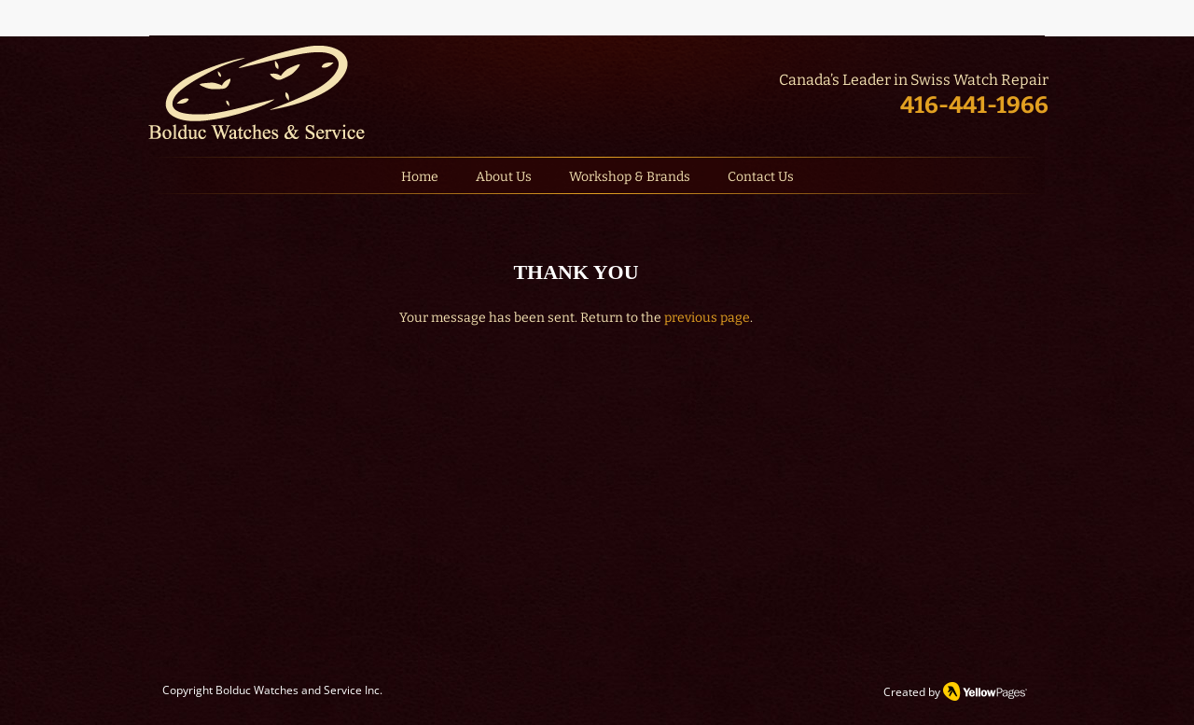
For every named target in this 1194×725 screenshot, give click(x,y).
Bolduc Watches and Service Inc (297, 690)
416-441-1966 (974, 105)
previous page (707, 318)
